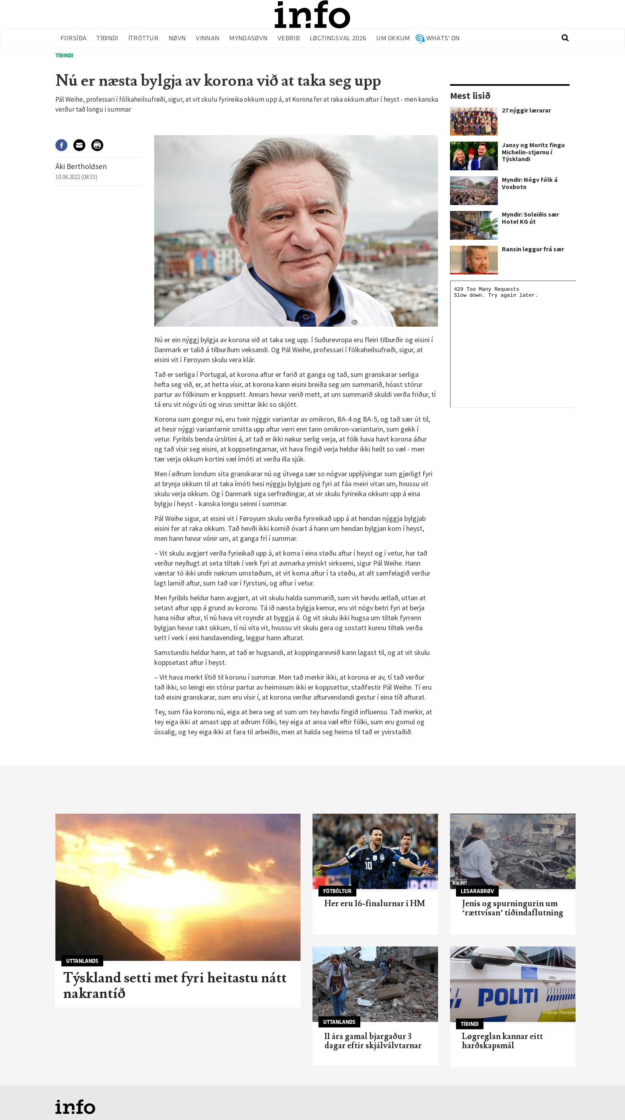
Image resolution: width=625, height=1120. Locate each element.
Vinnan (207, 38)
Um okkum (393, 38)
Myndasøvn (248, 38)
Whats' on (443, 38)
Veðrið (288, 38)
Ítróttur (143, 38)
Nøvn (177, 38)
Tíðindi (107, 38)
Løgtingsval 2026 (338, 38)
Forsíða (73, 38)
